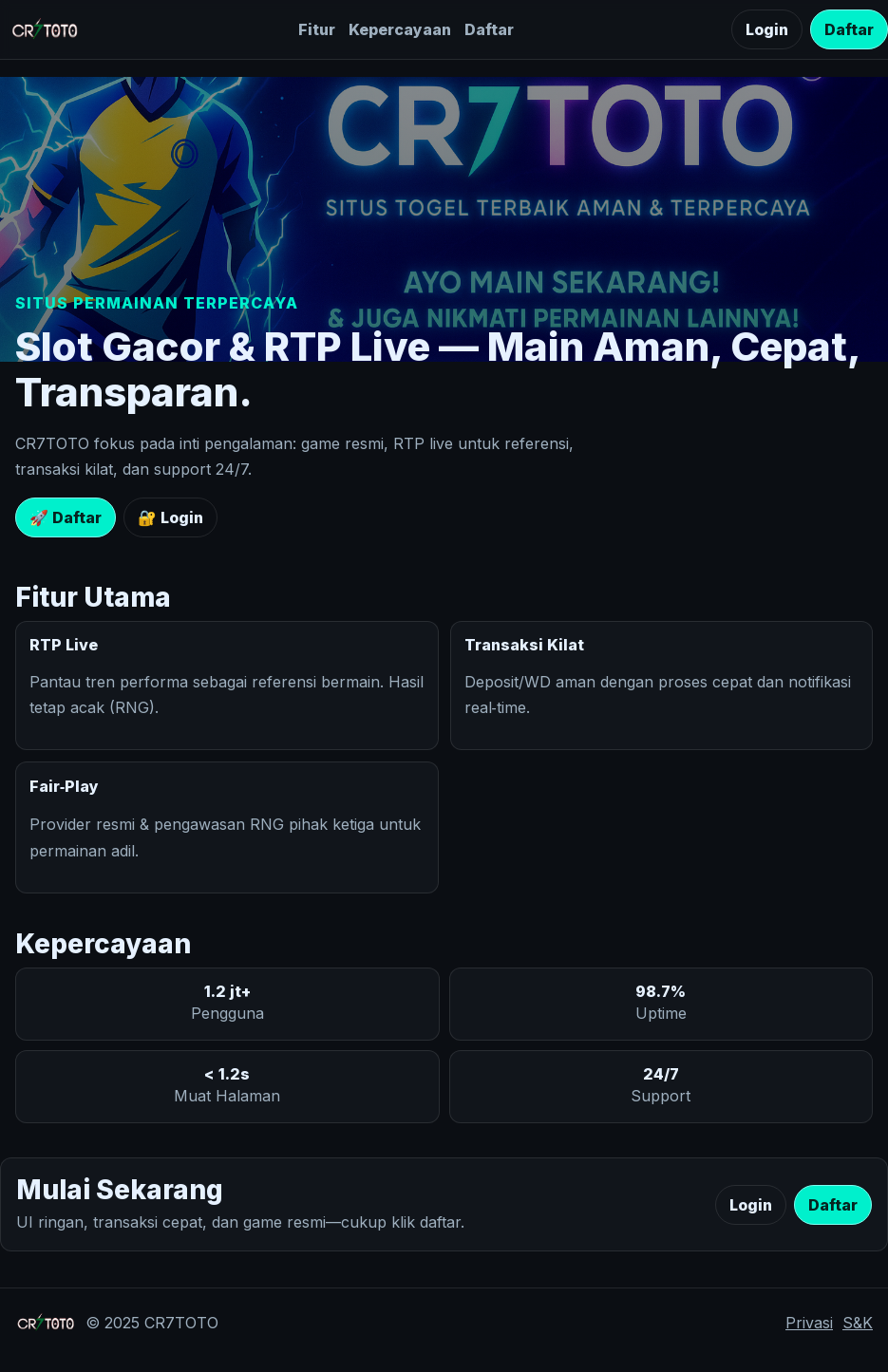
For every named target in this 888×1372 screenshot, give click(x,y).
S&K (857, 1322)
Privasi (809, 1322)
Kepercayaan (400, 29)
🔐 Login (170, 517)
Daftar (489, 29)
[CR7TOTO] (44, 29)
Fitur (316, 29)
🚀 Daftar (65, 517)
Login (767, 29)
